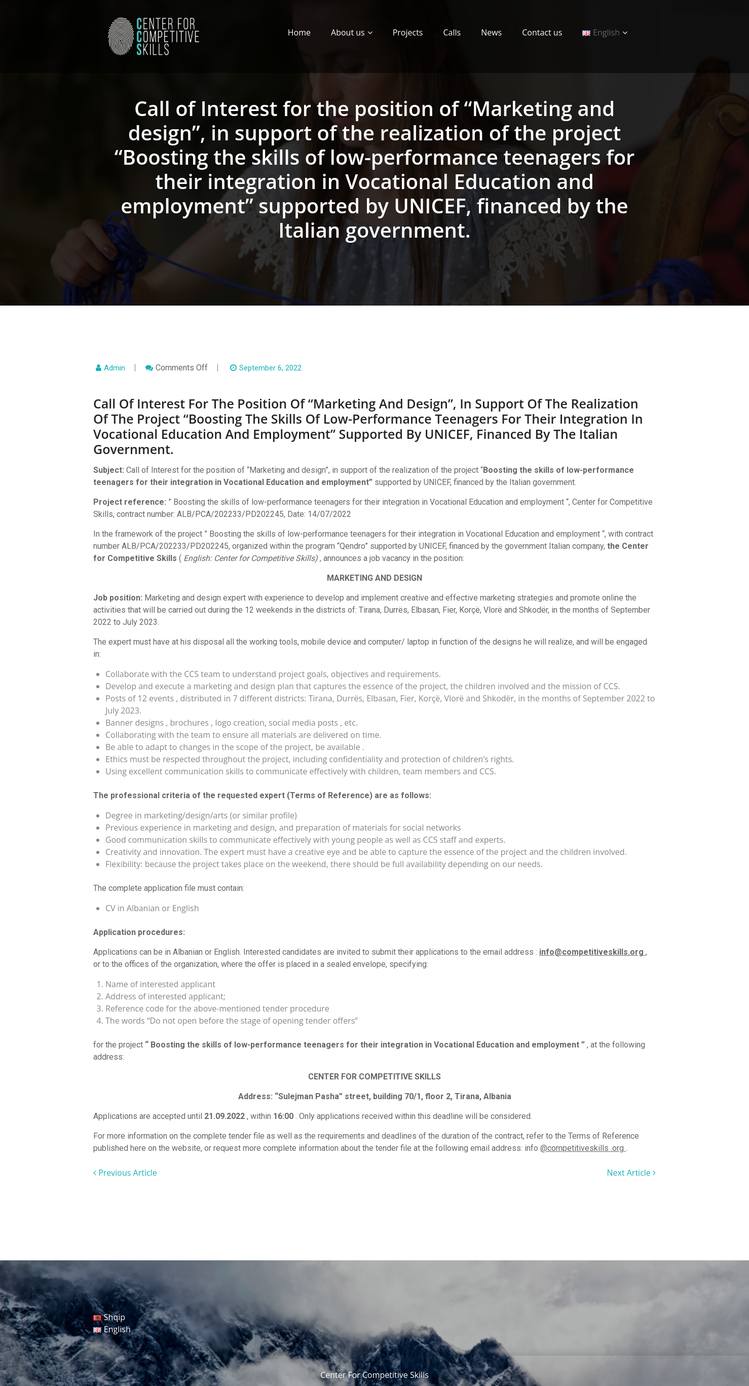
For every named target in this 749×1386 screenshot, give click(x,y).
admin (114, 367)
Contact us (542, 32)
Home (299, 32)
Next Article (631, 1172)
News (491, 32)
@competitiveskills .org (583, 1148)
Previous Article (125, 1172)
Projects (408, 32)
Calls (452, 32)
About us (348, 32)
